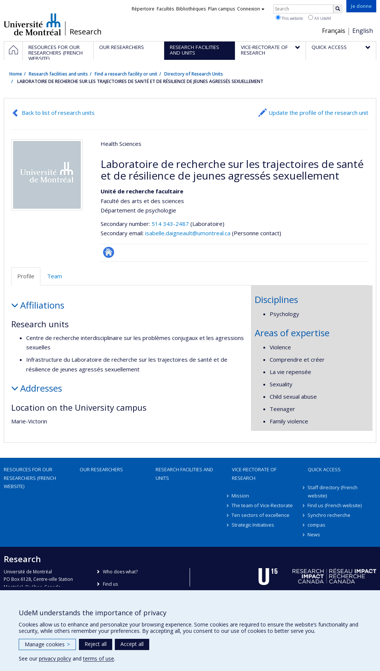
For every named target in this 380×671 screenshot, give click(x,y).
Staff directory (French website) (333, 491)
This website (289, 18)
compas (317, 524)
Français (333, 31)
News (314, 534)
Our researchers (101, 469)
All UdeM (319, 18)
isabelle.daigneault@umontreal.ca (187, 233)
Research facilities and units (58, 74)
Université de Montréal (32, 24)
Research (86, 32)
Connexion (250, 9)
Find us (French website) (335, 505)
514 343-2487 (170, 223)
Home (15, 74)
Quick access (324, 469)
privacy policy (55, 658)
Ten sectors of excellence (261, 515)
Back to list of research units (58, 112)
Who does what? (120, 572)
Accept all (132, 643)
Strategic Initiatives (253, 524)
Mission (240, 495)
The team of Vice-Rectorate (262, 505)
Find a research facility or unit (126, 74)
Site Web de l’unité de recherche (108, 252)
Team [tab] (54, 276)
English (362, 31)
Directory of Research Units (193, 74)
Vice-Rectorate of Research (254, 473)
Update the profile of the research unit (318, 112)
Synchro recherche (329, 515)
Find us (110, 584)
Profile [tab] (25, 276)
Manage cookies (47, 644)
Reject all (96, 643)
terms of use (98, 658)
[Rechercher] (337, 8)
